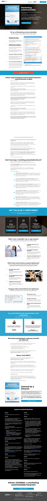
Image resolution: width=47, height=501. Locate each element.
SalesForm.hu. (36, 448)
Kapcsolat (37, 494)
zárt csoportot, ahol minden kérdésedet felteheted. (13, 452)
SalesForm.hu (8, 434)
